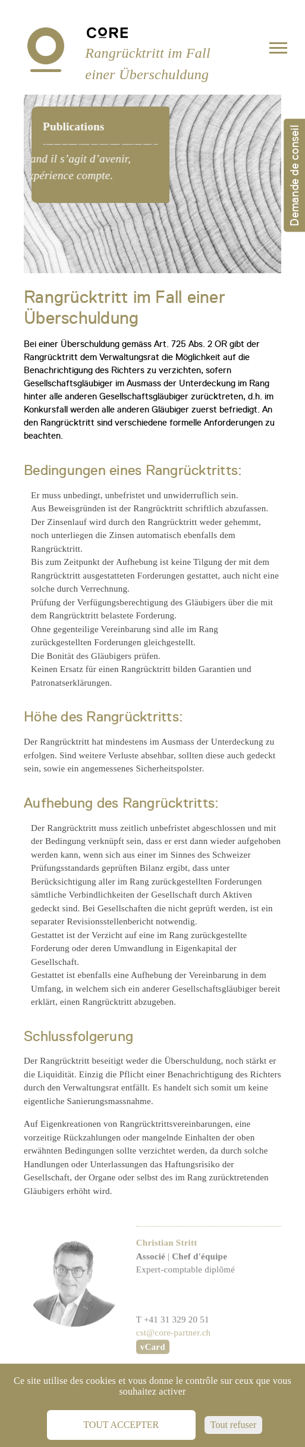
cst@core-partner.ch (173, 1353)
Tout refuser (233, 1425)
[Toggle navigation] (278, 50)
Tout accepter (121, 1425)
